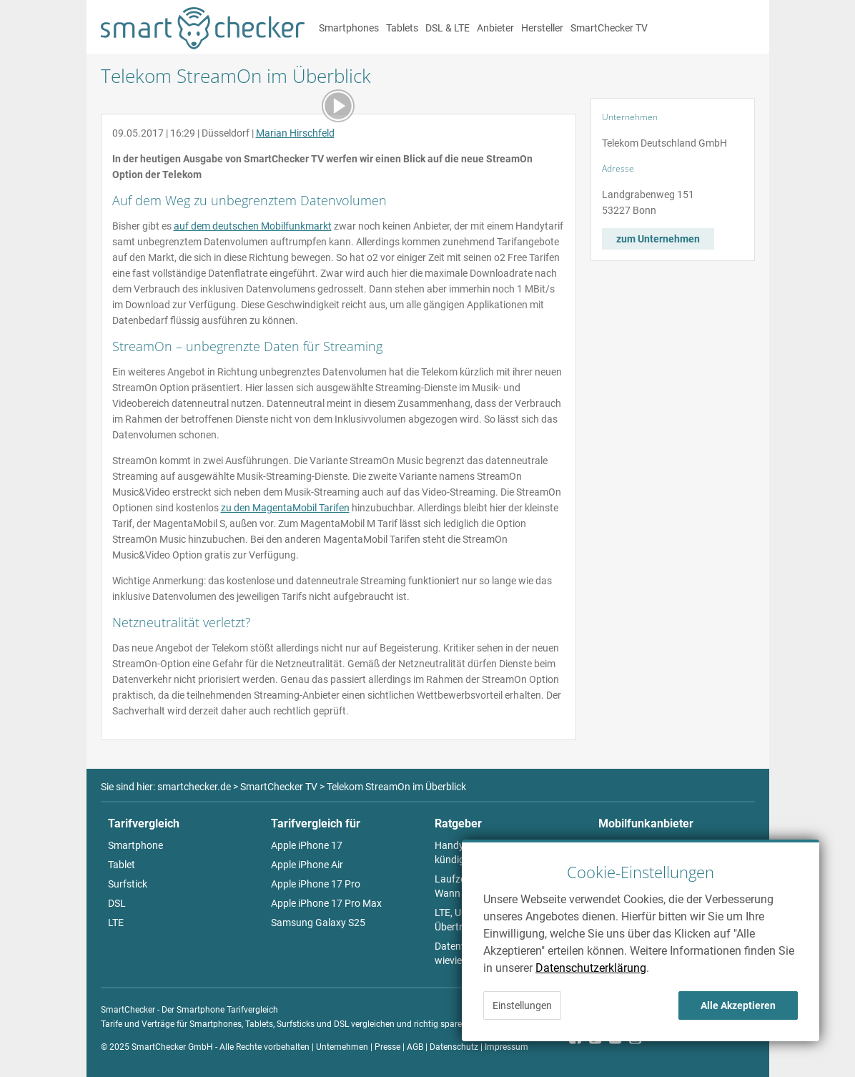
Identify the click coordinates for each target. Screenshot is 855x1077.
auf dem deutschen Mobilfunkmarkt (253, 226)
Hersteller (542, 28)
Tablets (402, 28)
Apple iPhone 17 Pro (315, 884)
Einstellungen (522, 1005)
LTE (116, 922)
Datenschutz (454, 1047)
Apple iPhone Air (307, 864)
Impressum (506, 1047)
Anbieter (495, 28)
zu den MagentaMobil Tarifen (285, 507)
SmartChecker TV (609, 28)
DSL (117, 903)
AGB (415, 1047)
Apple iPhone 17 (306, 845)
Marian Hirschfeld (295, 133)
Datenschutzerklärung (590, 968)
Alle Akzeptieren (738, 1005)
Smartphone (135, 845)
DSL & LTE (447, 28)
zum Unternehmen (658, 239)
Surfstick (127, 884)
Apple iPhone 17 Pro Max (326, 903)
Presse (387, 1047)
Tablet (121, 864)
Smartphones (349, 28)
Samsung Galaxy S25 (318, 922)
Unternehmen (342, 1047)
